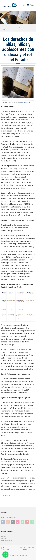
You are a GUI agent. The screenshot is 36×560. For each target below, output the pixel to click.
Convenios (3, 536)
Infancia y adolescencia (24, 102)
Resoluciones (4, 538)
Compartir (7, 495)
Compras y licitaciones (6, 540)
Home (3, 26)
